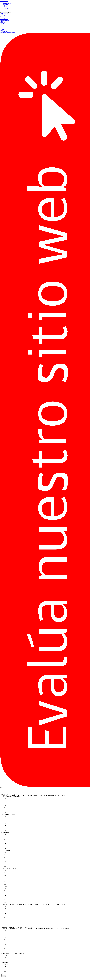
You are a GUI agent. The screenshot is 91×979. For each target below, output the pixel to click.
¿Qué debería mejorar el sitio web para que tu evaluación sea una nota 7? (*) (17, 928)
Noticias (4, 9)
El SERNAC (5, 4)
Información (5, 7)
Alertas (1, 24)
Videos (1, 21)
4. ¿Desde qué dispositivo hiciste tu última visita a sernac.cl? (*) (14, 954)
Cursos (1, 30)
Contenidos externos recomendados (7, 32)
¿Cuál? (3, 974)
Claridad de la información (7, 832)
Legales (2, 28)
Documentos (3, 15)
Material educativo (4, 19)
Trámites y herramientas (5, 13)
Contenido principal (4, 1)
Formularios (2, 29)
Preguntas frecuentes (4, 27)
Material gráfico (3, 17)
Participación (5, 8)
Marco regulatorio (4, 31)
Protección (5, 5)
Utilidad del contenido (6, 850)
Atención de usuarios (7, 3)
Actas (1, 14)
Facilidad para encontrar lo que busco (9, 814)
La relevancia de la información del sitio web (11, 796)
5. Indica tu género (5, 963)
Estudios (2, 16)
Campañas (2, 22)
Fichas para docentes (4, 20)
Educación (5, 6)
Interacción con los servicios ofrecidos (9, 868)
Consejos (2, 25)
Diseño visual (4, 886)
